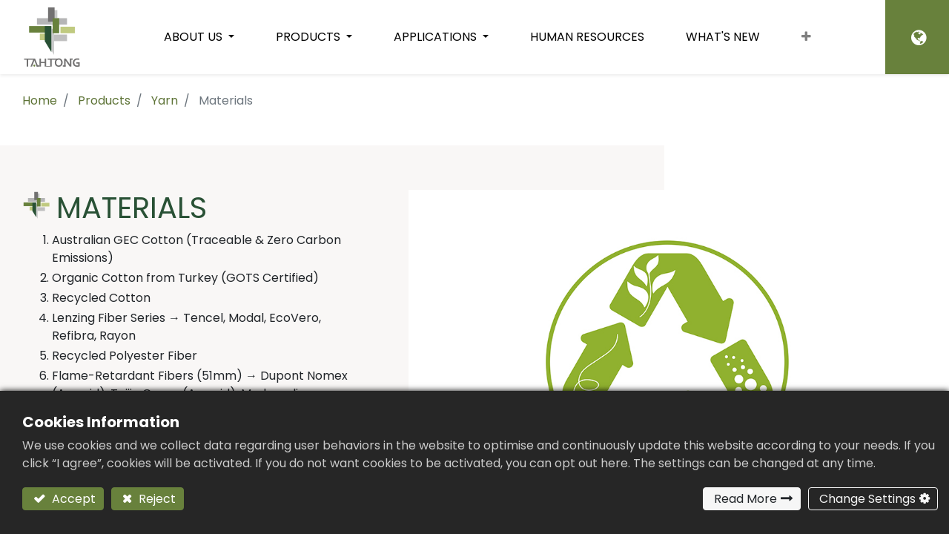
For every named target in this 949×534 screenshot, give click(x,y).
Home (39, 100)
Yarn (164, 100)
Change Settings (867, 498)
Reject (156, 498)
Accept (72, 498)
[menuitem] (587, 37)
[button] (806, 37)
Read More (745, 498)
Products (104, 100)
